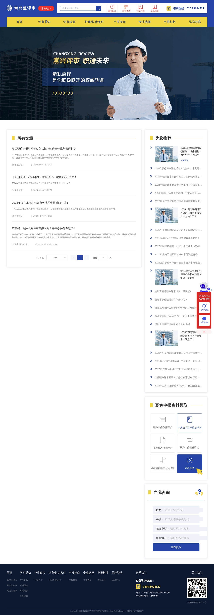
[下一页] (86, 257)
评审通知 (25, 572)
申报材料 (102, 572)
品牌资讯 (117, 572)
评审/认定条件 (57, 572)
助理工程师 (12, 580)
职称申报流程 (55, 580)
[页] (103, 257)
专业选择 (88, 572)
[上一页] (73, 257)
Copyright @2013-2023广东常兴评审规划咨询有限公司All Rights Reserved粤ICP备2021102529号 (107, 611)
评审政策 (39, 572)
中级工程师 (12, 585)
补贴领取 (24, 596)
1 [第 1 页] (80, 257)
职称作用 (24, 590)
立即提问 (176, 547)
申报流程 (24, 585)
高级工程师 (12, 590)
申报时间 (24, 580)
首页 (9, 572)
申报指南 (74, 572)
